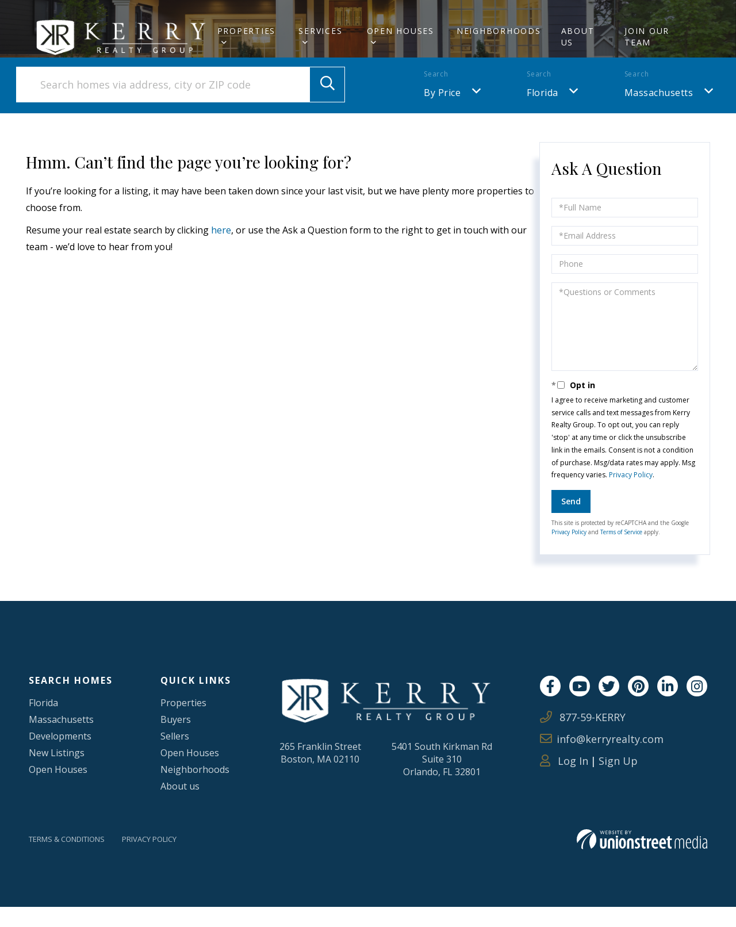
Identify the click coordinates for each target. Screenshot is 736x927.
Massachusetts (658, 112)
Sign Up (618, 781)
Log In (564, 781)
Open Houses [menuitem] (400, 30)
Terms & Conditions (73, 859)
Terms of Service (621, 552)
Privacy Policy (631, 495)
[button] (327, 104)
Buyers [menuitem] (173, 739)
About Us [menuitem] (578, 36)
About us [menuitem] (178, 806)
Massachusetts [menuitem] (66, 739)
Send (571, 521)
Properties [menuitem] (246, 30)
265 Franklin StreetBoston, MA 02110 (325, 774)
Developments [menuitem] (65, 756)
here (221, 250)
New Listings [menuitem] (61, 772)
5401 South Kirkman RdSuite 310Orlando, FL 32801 (438, 781)
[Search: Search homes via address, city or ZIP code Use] (180, 104)
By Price (442, 112)
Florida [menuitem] (46, 722)
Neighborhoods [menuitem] (499, 30)
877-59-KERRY (583, 737)
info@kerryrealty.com (602, 759)
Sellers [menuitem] (172, 756)
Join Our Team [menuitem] (646, 36)
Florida (542, 112)
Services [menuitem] (320, 30)
